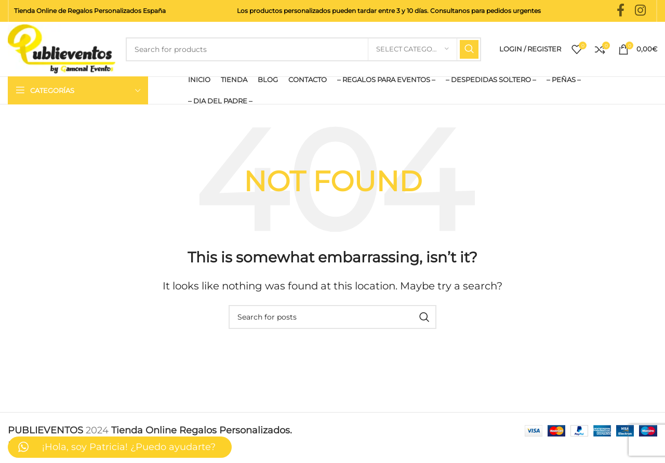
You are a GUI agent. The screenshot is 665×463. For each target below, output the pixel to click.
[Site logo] (61, 48)
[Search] (303, 49)
